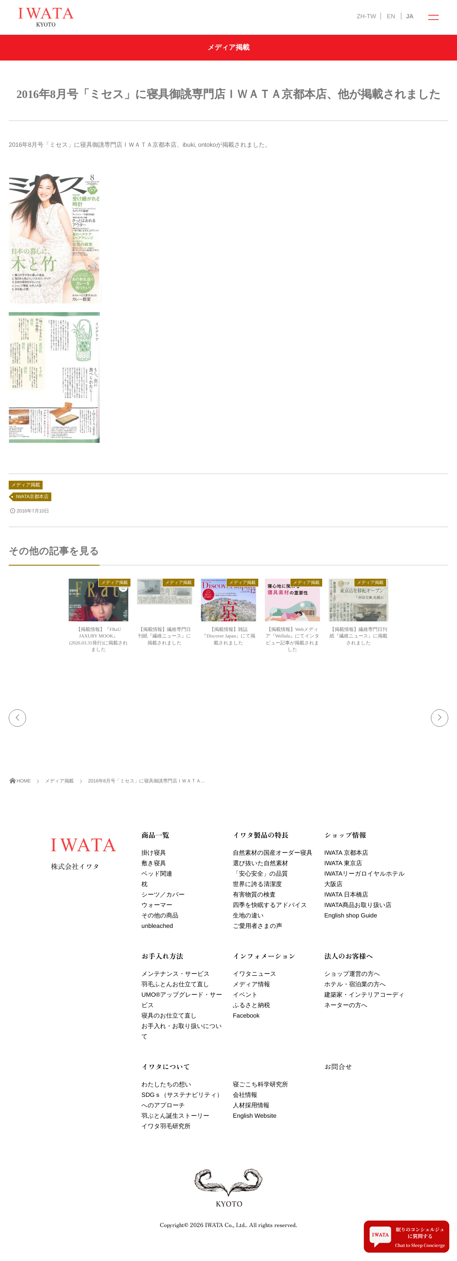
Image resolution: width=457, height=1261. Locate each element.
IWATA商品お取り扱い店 (358, 904)
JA (410, 16)
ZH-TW (366, 16)
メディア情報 (251, 984)
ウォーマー (156, 904)
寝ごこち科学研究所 (260, 1084)
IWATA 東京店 (343, 863)
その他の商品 (159, 915)
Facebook (246, 1015)
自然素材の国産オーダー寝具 (273, 852)
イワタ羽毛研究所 (165, 1126)
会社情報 (245, 1094)
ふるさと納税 (251, 1004)
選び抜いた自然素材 (260, 863)
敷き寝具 (153, 863)
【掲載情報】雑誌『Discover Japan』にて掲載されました (228, 636)
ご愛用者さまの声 (257, 925)
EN (391, 16)
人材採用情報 (251, 1105)
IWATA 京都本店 (346, 852)
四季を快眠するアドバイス (270, 904)
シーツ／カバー (162, 894)
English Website (255, 1115)
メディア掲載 (25, 485)
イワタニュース (255, 973)
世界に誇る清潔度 (257, 883)
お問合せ (338, 1066)
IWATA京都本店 (32, 496)
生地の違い (248, 915)
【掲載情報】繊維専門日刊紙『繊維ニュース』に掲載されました (164, 636)
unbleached (157, 925)
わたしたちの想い (166, 1084)
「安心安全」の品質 (260, 873)
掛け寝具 (153, 852)
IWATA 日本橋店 (346, 894)
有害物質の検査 (254, 894)
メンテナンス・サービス (175, 973)
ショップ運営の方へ (352, 973)
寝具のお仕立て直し (169, 1015)
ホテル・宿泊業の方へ (355, 984)
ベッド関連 (156, 873)
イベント (245, 994)
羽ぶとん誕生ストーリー (175, 1115)
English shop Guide (350, 915)
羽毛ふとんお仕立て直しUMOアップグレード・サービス (181, 994)
